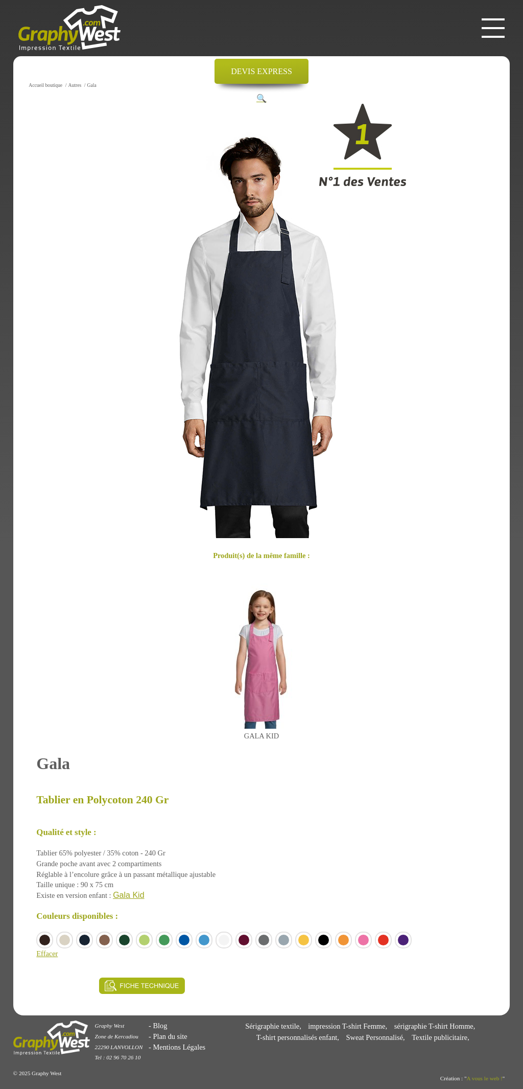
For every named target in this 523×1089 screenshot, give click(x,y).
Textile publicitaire (439, 1037)
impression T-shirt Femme (346, 1026)
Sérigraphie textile (272, 1026)
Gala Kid (128, 895)
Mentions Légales (179, 1047)
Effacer (47, 953)
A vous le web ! (485, 1078)
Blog (160, 1026)
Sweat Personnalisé (374, 1037)
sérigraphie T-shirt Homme (433, 1026)
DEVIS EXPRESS (261, 71)
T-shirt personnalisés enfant (297, 1037)
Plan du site (170, 1036)
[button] (261, 98)
